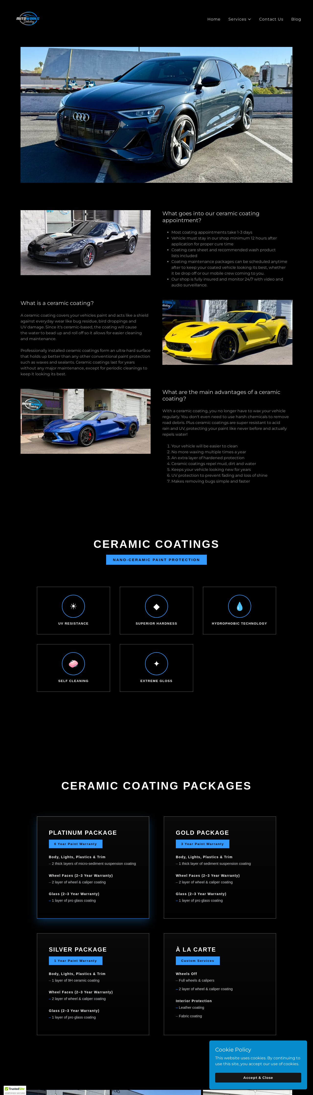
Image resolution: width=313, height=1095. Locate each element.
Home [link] (214, 19)
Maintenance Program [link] (184, 1028)
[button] (239, 19)
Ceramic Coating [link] (138, 1028)
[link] (28, 18)
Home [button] (69, 1028)
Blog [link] (296, 19)
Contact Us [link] (271, 19)
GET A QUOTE (156, 786)
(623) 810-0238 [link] (156, 1078)
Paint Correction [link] (98, 1028)
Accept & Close (258, 1077)
